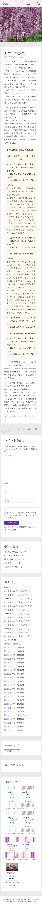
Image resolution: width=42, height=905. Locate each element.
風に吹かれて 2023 (12, 719)
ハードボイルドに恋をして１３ (16, 606)
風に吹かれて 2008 (12, 662)
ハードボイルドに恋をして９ (16, 636)
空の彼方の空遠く (11, 644)
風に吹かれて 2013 (12, 681)
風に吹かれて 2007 (12, 659)
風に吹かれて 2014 (12, 685)
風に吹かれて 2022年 (13, 715)
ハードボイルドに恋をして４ (16, 617)
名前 (6, 483)
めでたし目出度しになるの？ (16, 552)
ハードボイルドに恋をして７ (16, 629)
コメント (9, 456)
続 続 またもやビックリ (13, 555)
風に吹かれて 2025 (12, 726)
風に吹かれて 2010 (12, 670)
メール (7, 492)
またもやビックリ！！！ (14, 563)
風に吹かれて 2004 (12, 647)
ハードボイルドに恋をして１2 (16, 602)
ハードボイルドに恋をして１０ (16, 595)
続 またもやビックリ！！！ (15, 559)
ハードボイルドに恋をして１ (16, 591)
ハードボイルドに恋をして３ (16, 614)
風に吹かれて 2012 (12, 678)
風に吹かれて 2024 (12, 723)
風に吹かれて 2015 (14, 416)
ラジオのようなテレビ (13, 567)
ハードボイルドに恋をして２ (16, 610)
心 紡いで (8, 640)
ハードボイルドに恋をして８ (16, 632)
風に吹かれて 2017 (12, 696)
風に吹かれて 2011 (12, 674)
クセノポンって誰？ (32, 429)
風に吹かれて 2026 (12, 730)
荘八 (23, 57)
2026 (6, 587)
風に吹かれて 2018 (12, 700)
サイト (7, 501)
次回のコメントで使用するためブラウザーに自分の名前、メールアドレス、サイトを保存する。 (20, 515)
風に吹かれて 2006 (12, 655)
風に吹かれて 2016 (12, 693)
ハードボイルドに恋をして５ (16, 621)
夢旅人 (6, 3)
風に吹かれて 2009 (12, 666)
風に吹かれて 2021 (12, 711)
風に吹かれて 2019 (12, 704)
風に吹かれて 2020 (12, 708)
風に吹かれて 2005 (12, 651)
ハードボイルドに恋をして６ (16, 625)
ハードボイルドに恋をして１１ (16, 598)
